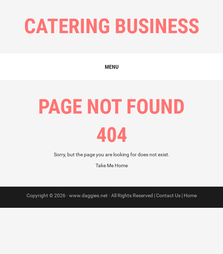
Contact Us (168, 195)
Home (190, 195)
